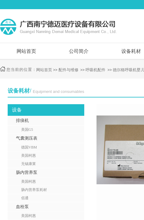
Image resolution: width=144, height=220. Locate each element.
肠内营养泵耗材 (34, 190)
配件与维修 (68, 70)
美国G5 (27, 129)
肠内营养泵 (26, 172)
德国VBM (29, 147)
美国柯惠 (28, 155)
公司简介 (79, 51)
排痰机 (22, 120)
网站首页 (26, 51)
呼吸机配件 (95, 70)
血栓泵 (22, 206)
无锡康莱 (28, 164)
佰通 (24, 198)
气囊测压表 (26, 138)
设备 (17, 109)
